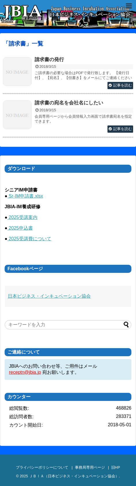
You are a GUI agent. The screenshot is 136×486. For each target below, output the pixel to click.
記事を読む (122, 85)
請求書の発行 (49, 59)
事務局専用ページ (90, 467)
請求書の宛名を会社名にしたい (69, 103)
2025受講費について (29, 238)
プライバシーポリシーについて (42, 467)
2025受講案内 (22, 217)
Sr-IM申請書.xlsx (25, 196)
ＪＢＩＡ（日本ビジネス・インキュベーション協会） (74, 476)
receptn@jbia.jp (25, 372)
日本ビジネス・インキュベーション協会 (49, 296)
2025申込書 (20, 228)
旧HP (115, 467)
